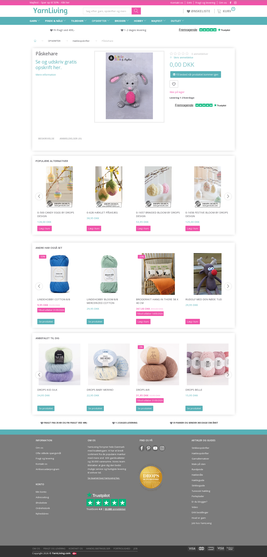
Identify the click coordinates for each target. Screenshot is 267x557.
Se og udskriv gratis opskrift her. (56, 64)
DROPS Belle (193, 389)
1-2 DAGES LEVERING (126, 422)
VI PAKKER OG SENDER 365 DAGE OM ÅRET (195, 422)
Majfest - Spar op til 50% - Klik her (50, 2)
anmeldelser (200, 53)
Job (136, 548)
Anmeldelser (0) (71, 138)
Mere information (46, 74)
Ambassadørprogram (47, 469)
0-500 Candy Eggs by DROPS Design (55, 214)
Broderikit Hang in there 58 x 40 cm (157, 301)
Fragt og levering (205, 2)
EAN (189, 2)
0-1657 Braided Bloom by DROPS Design (158, 214)
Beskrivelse (46, 138)
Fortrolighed (122, 548)
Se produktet (46, 321)
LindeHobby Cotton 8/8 (53, 299)
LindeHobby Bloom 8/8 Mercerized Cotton (102, 301)
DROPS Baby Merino (100, 389)
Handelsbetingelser (98, 548)
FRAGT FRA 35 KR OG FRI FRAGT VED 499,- (66, 422)
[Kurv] (226, 10)
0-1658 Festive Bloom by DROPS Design (206, 214)
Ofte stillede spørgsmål (48, 453)
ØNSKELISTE (199, 11)
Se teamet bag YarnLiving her (103, 478)
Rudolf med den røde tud (203, 299)
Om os (223, 2)
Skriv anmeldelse (183, 57)
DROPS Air (143, 389)
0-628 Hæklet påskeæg (102, 212)
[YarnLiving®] (50, 10)
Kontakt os (176, 2)
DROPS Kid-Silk (47, 389)
